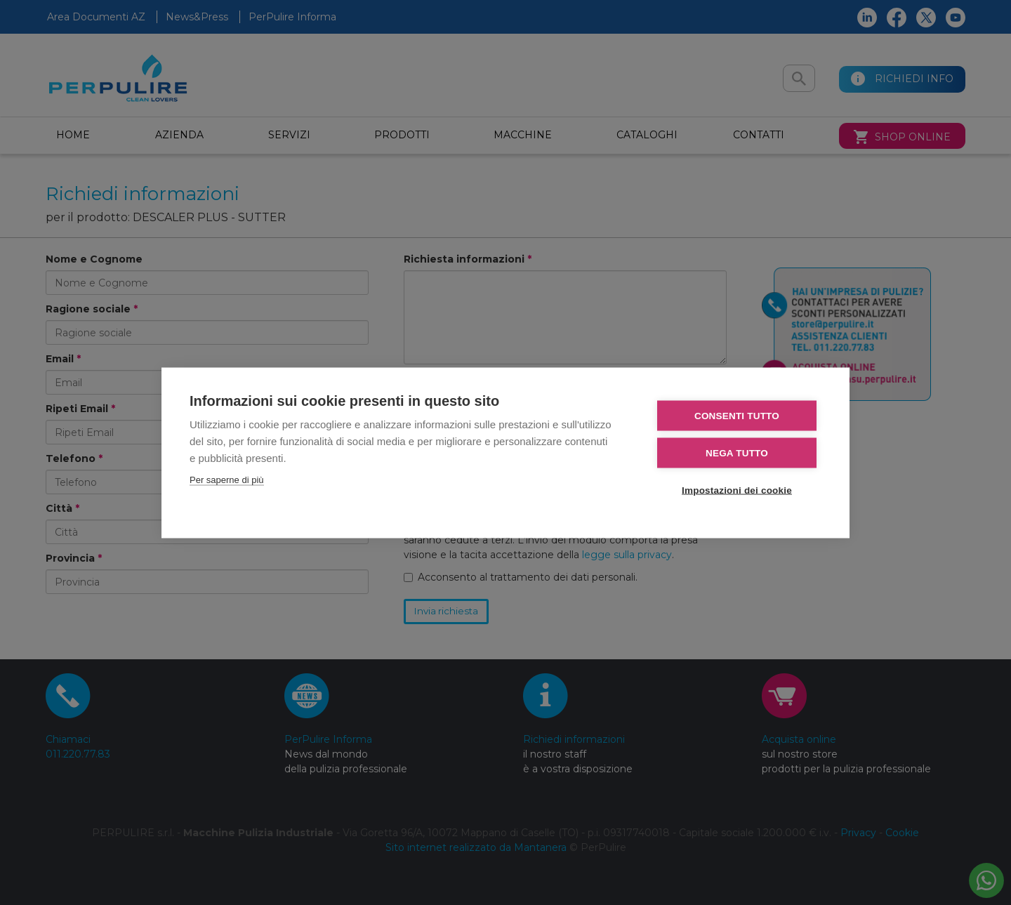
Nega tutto (737, 452)
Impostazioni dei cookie (737, 489)
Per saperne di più (227, 479)
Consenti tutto (736, 415)
